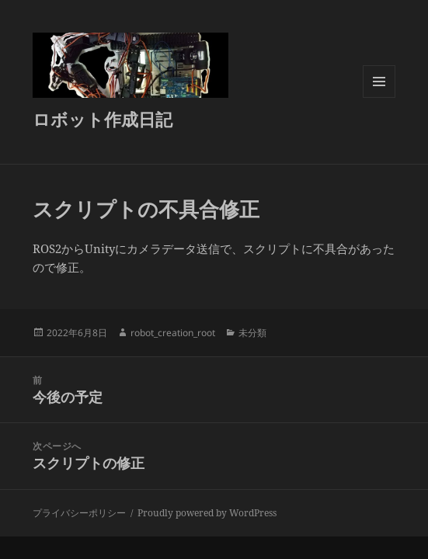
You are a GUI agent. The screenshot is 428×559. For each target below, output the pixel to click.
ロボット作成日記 (102, 118)
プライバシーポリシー (79, 512)
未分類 (252, 332)
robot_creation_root (172, 332)
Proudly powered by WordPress (207, 512)
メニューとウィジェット (379, 97)
